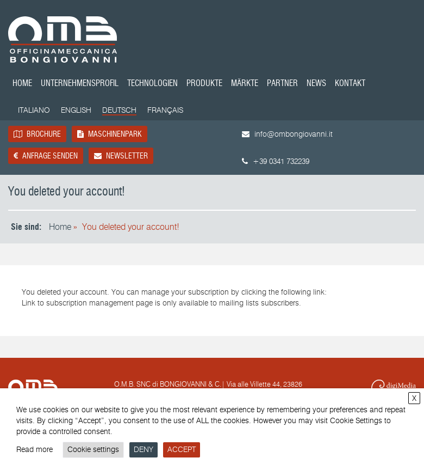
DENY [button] (143, 449)
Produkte (204, 84)
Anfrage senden (46, 156)
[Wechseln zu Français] (165, 110)
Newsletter (121, 156)
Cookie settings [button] (93, 449)
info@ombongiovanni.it (287, 134)
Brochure (37, 134)
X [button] (414, 398)
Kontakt (350, 84)
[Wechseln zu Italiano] (34, 110)
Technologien (152, 84)
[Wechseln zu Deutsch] (119, 111)
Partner (282, 84)
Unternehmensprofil (80, 84)
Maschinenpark (109, 134)
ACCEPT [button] (181, 449)
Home (22, 84)
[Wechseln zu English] (76, 110)
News (316, 84)
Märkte (244, 84)
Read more (34, 449)
